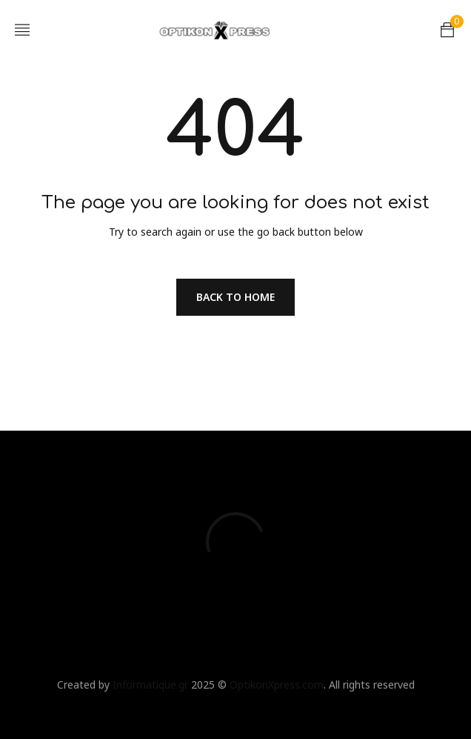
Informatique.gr (150, 684)
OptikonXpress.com (277, 684)
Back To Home (235, 297)
